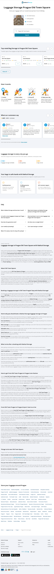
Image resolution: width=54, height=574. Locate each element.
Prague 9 (3, 514)
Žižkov (15, 518)
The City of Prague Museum (21, 504)
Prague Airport (33, 511)
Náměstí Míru (40, 509)
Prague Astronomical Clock (6, 518)
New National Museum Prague (7, 504)
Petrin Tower (34, 499)
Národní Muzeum (17, 516)
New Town (28, 518)
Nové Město (34, 518)
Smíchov (50, 511)
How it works (20, 542)
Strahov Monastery (35, 492)
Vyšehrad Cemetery (41, 494)
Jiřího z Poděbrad (22, 509)
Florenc (46, 514)
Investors (3, 544)
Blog (33, 544)
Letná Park (50, 492)
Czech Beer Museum (34, 489)
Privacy (49, 544)
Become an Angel (4, 548)
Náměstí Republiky (15, 489)
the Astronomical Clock (19, 457)
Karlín (42, 514)
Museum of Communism (24, 492)
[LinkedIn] (28, 551)
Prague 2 (8, 514)
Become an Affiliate (5, 546)
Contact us (20, 546)
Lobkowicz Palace (22, 501)
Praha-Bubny (36, 514)
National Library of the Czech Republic (9, 509)
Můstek (12, 511)
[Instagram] (26, 551)
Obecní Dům (27, 506)
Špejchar (47, 497)
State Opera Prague (35, 506)
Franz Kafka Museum (12, 494)
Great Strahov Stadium (32, 501)
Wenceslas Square (47, 516)
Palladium (10, 521)
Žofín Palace (44, 506)
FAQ (19, 544)
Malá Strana (3, 521)
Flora (12, 514)
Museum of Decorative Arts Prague (36, 504)
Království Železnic (48, 509)
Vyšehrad (28, 499)
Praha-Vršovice (21, 518)
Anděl (20, 497)
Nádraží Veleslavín (34, 497)
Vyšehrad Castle (4, 497)
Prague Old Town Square (43, 518)
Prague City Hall (4, 492)
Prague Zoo (33, 494)
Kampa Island (4, 494)
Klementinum (26, 511)
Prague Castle (18, 514)
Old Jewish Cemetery (44, 489)
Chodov (9, 499)
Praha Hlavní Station (5, 489)
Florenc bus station (5, 511)
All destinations (35, 542)
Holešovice (44, 511)
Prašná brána (21, 499)
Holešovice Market (42, 499)
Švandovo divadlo (31, 509)
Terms (49, 542)
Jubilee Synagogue (13, 492)
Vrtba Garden (43, 492)
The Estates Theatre (43, 501)
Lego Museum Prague (18, 506)
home (2, 530)
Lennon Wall (14, 499)
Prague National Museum (36, 516)
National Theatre (5, 501)
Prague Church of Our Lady (7, 506)
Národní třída (25, 497)
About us (3, 542)
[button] (37, 31)
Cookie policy (50, 546)
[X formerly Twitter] (23, 551)
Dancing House (26, 516)
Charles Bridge (17, 521)
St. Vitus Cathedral (25, 489)
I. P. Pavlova (3, 499)
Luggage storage (9, 530)
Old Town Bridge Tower (27, 514)
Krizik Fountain (48, 504)
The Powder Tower (13, 497)
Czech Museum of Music (24, 494)
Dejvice (39, 511)
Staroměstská (18, 511)
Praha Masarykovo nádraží (6, 516)
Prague (17, 530)
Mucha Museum (13, 501)
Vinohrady (23, 521)
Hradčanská (41, 497)
